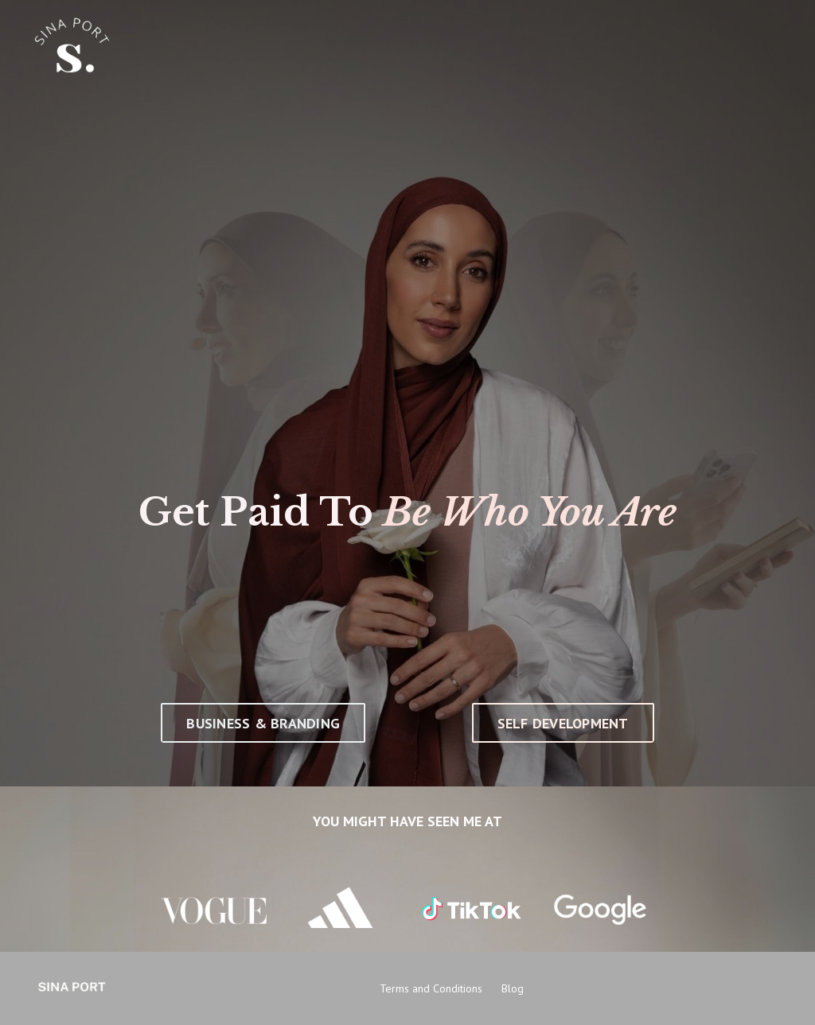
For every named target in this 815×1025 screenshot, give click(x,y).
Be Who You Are (530, 512)
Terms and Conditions (431, 988)
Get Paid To (255, 512)
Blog (512, 988)
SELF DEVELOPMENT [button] (563, 723)
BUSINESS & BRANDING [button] (263, 723)
